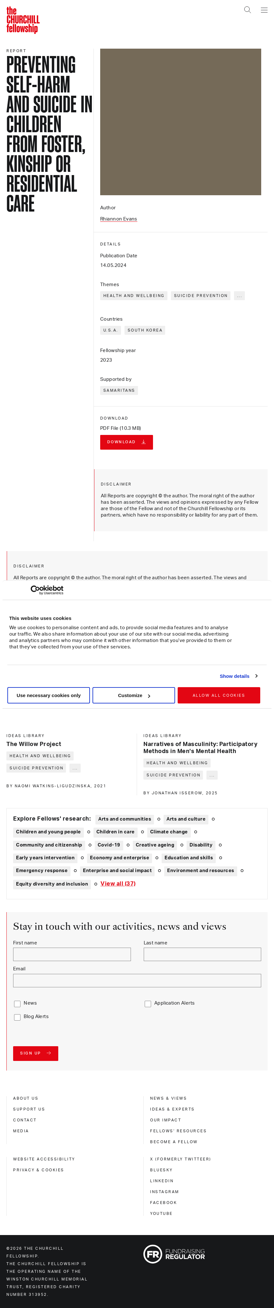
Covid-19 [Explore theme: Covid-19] (109, 845)
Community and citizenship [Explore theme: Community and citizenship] (49, 845)
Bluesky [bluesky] (161, 1170)
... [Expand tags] (240, 296)
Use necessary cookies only (49, 695)
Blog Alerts (36, 1016)
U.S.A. (110, 330)
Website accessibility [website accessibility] (44, 1159)
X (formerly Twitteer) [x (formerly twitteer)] (180, 1159)
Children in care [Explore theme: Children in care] (115, 832)
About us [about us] (25, 1098)
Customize (134, 695)
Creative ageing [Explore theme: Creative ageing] (155, 845)
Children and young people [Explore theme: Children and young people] (48, 832)
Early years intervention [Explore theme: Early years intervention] (45, 857)
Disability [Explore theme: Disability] (201, 845)
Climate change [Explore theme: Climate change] (169, 832)
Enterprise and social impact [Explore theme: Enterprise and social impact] (117, 870)
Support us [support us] (29, 1109)
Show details (235, 676)
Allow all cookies (219, 695)
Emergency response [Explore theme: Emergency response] (42, 870)
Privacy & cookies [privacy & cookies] (38, 1170)
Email (19, 969)
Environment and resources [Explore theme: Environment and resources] (200, 870)
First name (25, 943)
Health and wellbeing (134, 296)
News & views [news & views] (168, 1098)
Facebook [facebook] (163, 1203)
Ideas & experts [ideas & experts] (172, 1109)
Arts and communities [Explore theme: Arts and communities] (124, 819)
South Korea (145, 330)
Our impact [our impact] (165, 1120)
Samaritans (119, 390)
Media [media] (21, 1131)
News (30, 1003)
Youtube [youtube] (161, 1214)
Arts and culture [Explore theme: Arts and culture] (186, 819)
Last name (156, 943)
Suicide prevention (201, 296)
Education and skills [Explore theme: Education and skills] (189, 857)
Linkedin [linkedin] (161, 1181)
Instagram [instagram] (164, 1192)
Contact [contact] (25, 1120)
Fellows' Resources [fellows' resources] (178, 1131)
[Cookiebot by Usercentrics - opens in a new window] (35, 590)
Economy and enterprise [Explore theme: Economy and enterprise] (119, 857)
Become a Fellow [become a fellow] (174, 1142)
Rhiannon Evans (118, 219)
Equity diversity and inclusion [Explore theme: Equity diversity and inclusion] (52, 884)
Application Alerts (174, 1003)
